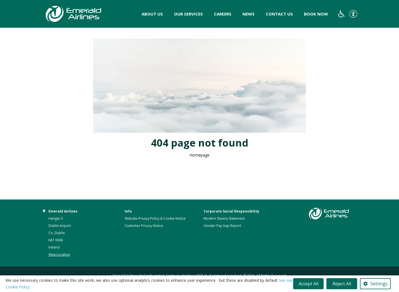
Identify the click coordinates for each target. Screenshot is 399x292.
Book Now (316, 14)
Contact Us (279, 14)
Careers (222, 14)
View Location (59, 254)
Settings (379, 284)
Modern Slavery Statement (224, 218)
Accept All (308, 284)
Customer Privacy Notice (144, 225)
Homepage (199, 155)
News (248, 14)
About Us (152, 14)
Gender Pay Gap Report (222, 225)
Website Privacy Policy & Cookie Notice (155, 218)
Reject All (341, 284)
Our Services (188, 14)
